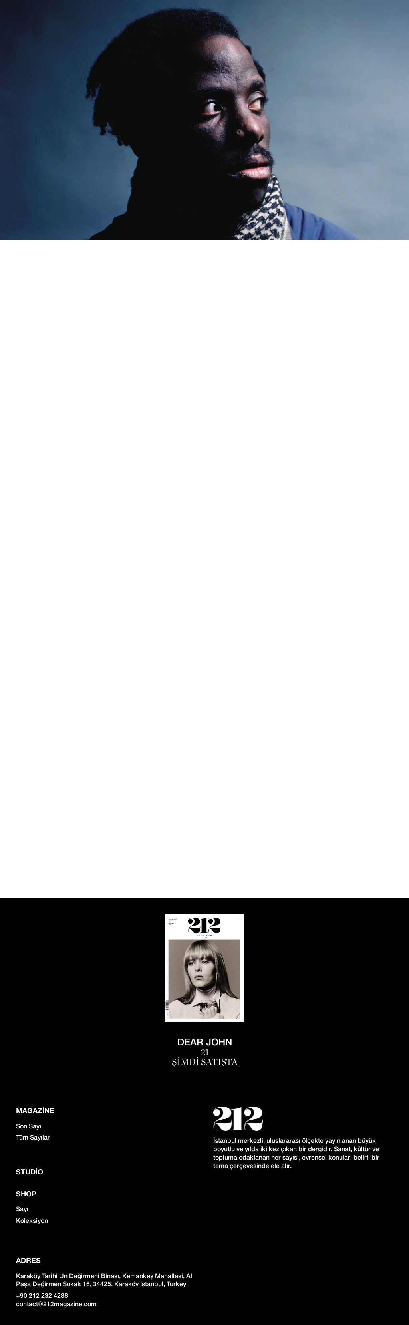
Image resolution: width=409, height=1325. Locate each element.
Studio (29, 1172)
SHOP (26, 1194)
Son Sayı (28, 1127)
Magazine (35, 1111)
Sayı (22, 1209)
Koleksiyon (32, 1221)
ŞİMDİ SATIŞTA (205, 1062)
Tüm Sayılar (33, 1138)
